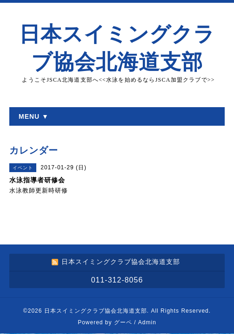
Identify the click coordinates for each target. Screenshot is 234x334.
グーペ (123, 322)
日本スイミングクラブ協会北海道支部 (95, 311)
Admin (147, 322)
